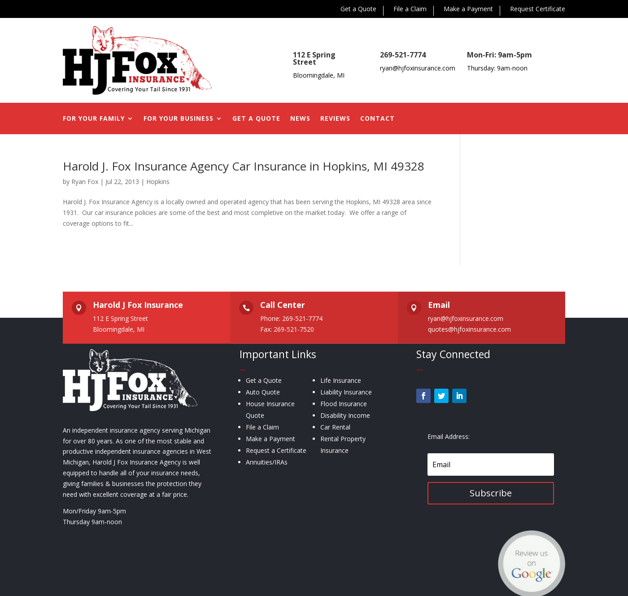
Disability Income (345, 415)
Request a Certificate (276, 450)
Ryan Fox (84, 181)
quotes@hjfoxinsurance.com (469, 329)
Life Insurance (340, 380)
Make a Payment (468, 9)
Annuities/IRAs (267, 462)
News (300, 119)
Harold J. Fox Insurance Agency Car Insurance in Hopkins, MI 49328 (243, 166)
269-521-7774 (403, 55)
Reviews (335, 119)
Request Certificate (537, 9)
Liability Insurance (346, 392)
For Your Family (94, 119)
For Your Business (179, 119)
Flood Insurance (343, 403)
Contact (377, 119)
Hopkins (158, 181)
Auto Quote (263, 392)
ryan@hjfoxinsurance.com (417, 68)
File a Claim (410, 9)
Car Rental (335, 427)
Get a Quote (358, 9)
